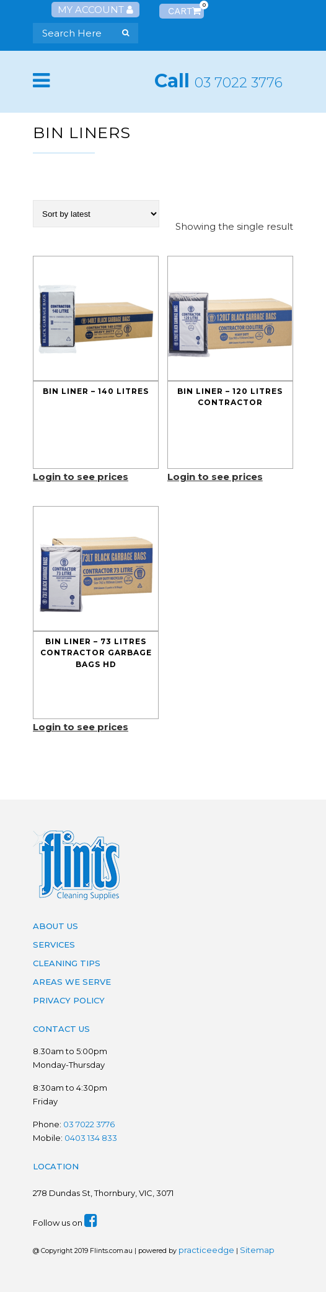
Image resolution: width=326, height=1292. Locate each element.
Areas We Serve (72, 982)
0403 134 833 (90, 1138)
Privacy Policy (69, 1000)
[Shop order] (96, 213)
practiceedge (206, 1250)
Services (54, 944)
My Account (95, 9)
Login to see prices (80, 476)
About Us (55, 926)
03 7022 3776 (239, 82)
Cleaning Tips (66, 963)
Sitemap (257, 1250)
